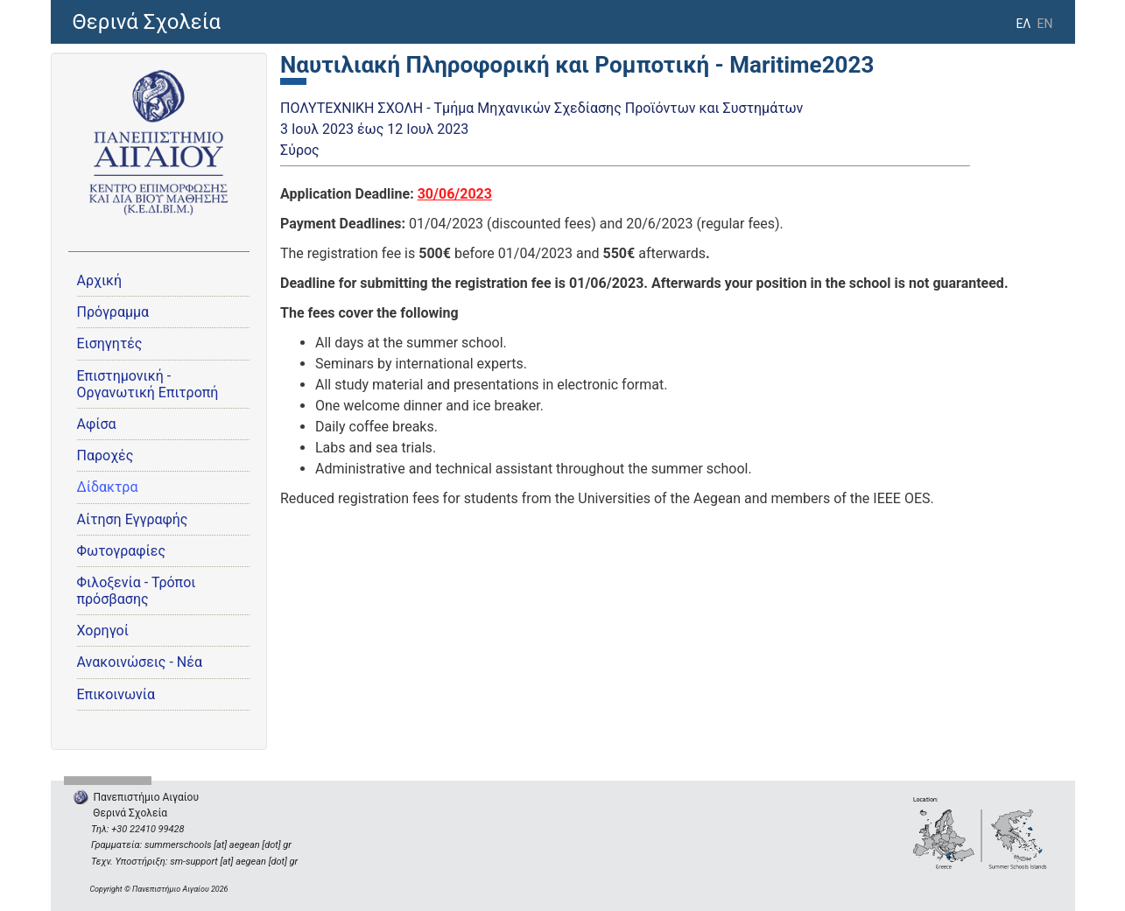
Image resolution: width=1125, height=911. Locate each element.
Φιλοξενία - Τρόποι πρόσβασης (136, 590)
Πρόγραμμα (113, 312)
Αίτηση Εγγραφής (132, 519)
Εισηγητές (110, 343)
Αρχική (100, 280)
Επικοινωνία (116, 694)
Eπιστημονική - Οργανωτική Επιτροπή (148, 384)
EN (1045, 24)
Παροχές (105, 455)
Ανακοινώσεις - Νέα (139, 662)
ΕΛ (1023, 24)
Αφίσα (96, 424)
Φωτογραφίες (121, 551)
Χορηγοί (103, 630)
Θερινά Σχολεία (147, 22)
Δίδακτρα (107, 487)
